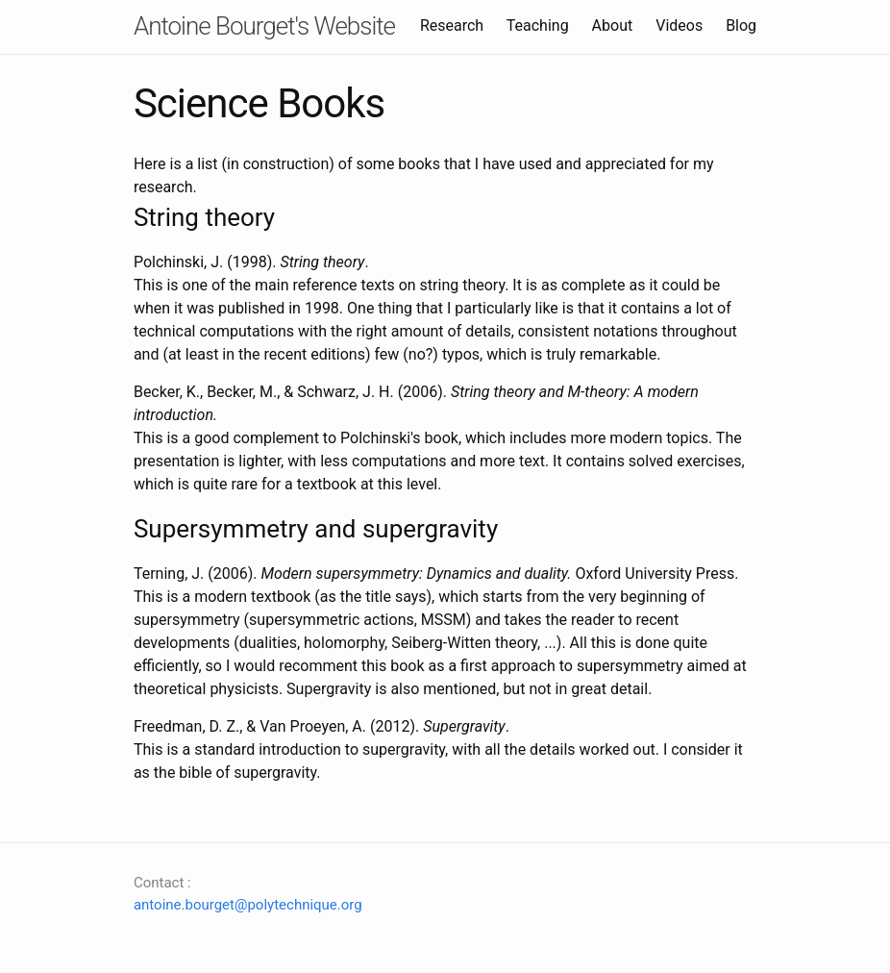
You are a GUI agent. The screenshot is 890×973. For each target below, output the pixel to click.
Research (451, 25)
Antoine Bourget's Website (264, 26)
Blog (741, 25)
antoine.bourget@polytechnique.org (248, 904)
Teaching (538, 25)
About (612, 25)
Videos (679, 25)
